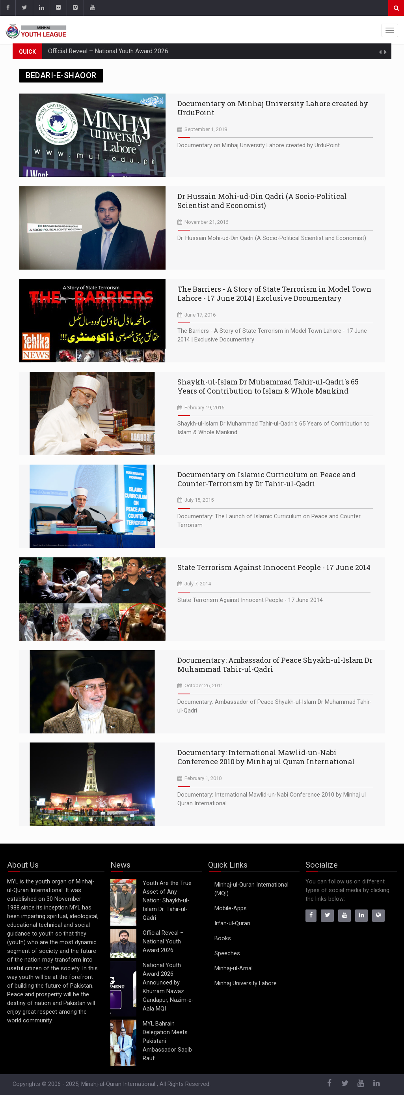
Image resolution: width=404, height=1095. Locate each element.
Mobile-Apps (230, 908)
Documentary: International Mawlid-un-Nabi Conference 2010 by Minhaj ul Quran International (266, 757)
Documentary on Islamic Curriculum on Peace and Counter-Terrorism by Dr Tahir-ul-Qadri (266, 479)
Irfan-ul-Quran (232, 923)
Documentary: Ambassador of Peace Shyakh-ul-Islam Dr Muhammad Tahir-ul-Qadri (274, 664)
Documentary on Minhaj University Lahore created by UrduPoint (272, 108)
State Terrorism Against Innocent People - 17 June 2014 (273, 567)
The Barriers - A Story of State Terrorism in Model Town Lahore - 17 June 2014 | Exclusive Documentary (274, 293)
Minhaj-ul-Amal (233, 968)
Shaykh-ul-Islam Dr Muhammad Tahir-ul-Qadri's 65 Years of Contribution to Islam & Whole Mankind (268, 386)
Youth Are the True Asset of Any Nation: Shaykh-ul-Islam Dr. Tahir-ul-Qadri (167, 900)
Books (222, 938)
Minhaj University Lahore (245, 983)
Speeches (227, 953)
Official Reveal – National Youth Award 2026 (108, 51)
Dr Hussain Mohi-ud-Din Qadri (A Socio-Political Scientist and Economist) (262, 200)
